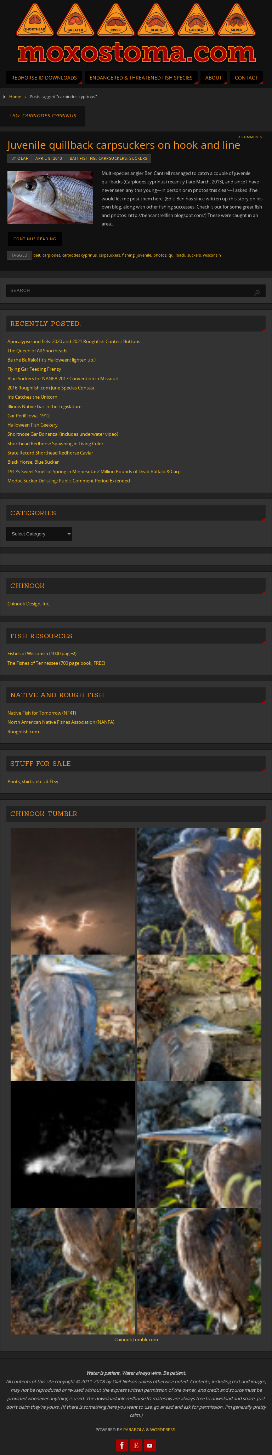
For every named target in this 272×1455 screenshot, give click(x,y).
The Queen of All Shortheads (37, 350)
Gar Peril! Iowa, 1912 (28, 415)
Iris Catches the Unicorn (32, 397)
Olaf (22, 158)
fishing (128, 255)
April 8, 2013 (48, 158)
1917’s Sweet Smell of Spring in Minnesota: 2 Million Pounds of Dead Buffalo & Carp (94, 471)
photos (159, 255)
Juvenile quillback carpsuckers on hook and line (123, 144)
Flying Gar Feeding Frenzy (34, 369)
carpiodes (51, 255)
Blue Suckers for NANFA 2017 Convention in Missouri (62, 378)
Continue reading (34, 238)
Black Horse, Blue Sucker (33, 462)
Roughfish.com (23, 731)
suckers (138, 158)
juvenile (144, 255)
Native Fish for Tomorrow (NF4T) (41, 713)
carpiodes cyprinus (79, 255)
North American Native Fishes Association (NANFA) (60, 722)
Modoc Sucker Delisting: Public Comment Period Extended (68, 480)
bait (36, 255)
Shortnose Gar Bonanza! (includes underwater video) (62, 434)
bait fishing (83, 158)
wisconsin (212, 255)
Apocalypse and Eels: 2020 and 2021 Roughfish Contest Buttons (73, 341)
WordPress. (163, 1430)
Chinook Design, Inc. (28, 603)
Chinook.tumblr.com (136, 1339)
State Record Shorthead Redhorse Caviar (50, 453)
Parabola (134, 1430)
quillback (177, 255)
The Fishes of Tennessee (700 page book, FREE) (56, 663)
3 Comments (250, 137)
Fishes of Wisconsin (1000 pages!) (41, 653)
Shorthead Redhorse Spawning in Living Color (55, 443)
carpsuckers (112, 158)
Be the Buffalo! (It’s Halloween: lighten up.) (51, 360)
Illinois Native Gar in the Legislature (44, 406)
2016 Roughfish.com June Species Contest (51, 388)
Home (15, 97)
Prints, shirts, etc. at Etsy (32, 781)
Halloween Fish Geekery (32, 425)
